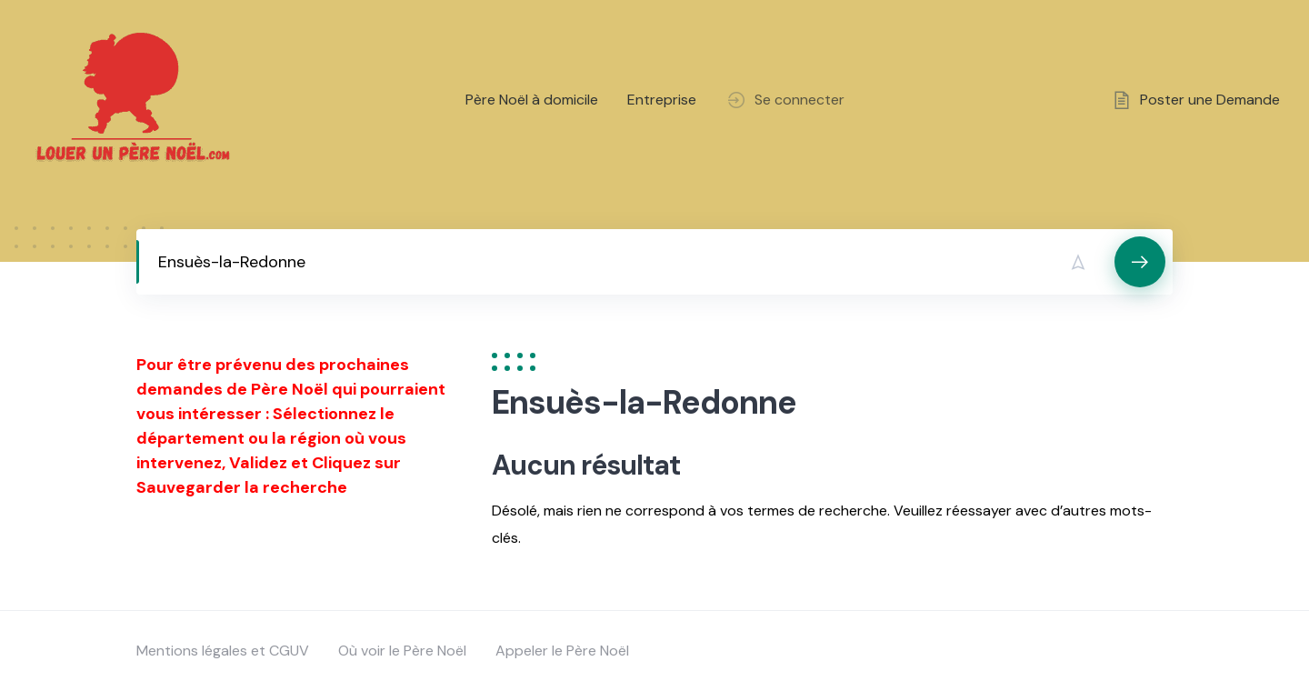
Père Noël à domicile (531, 99)
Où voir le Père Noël (402, 650)
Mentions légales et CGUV (222, 650)
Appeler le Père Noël (562, 650)
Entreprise (661, 99)
